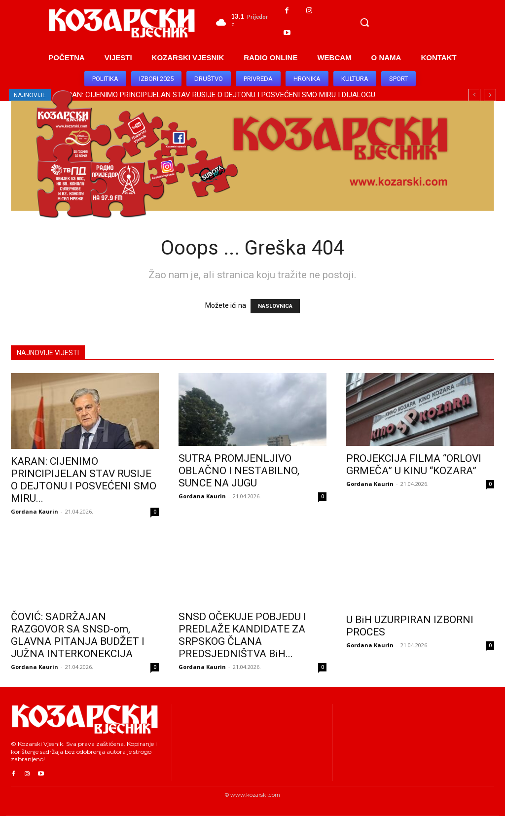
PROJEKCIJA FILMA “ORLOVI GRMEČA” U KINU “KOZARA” (413, 464)
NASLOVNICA (275, 306)
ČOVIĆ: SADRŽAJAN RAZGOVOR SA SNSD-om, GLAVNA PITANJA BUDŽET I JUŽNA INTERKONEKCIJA (77, 635)
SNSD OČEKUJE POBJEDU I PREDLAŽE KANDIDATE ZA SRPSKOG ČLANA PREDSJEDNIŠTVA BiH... (242, 635)
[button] (364, 22)
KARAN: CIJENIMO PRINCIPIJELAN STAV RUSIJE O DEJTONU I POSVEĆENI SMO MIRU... (83, 479)
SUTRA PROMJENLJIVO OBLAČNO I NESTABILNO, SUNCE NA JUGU (239, 470)
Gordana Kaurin (34, 511)
